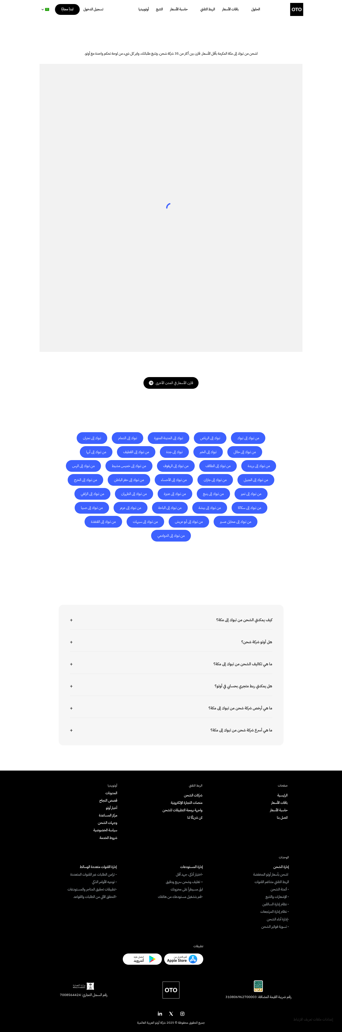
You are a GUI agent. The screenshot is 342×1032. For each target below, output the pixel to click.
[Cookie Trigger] (313, 1019)
